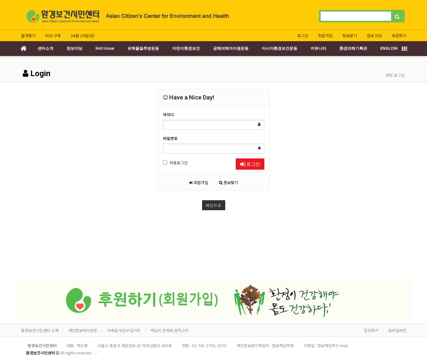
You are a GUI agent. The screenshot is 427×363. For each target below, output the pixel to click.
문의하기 (371, 330)
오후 (95, 352)
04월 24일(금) (82, 35)
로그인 (302, 35)
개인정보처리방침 (82, 330)
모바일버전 (397, 330)
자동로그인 (175, 162)
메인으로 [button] (214, 205)
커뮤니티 (318, 48)
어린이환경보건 (186, 48)
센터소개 (45, 48)
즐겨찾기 (28, 35)
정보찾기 (349, 35)
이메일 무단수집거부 (124, 330)
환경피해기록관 (353, 48)
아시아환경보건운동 (279, 48)
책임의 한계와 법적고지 (169, 330)
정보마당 (74, 48)
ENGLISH (389, 48)
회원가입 (325, 35)
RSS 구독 (53, 35)
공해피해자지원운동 (231, 48)
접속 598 (374, 35)
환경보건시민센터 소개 (39, 330)
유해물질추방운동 (143, 48)
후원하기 (399, 35)
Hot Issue (104, 48)
